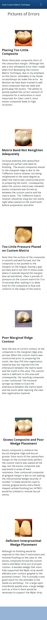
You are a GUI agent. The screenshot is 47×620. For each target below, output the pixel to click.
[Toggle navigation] (41, 4)
